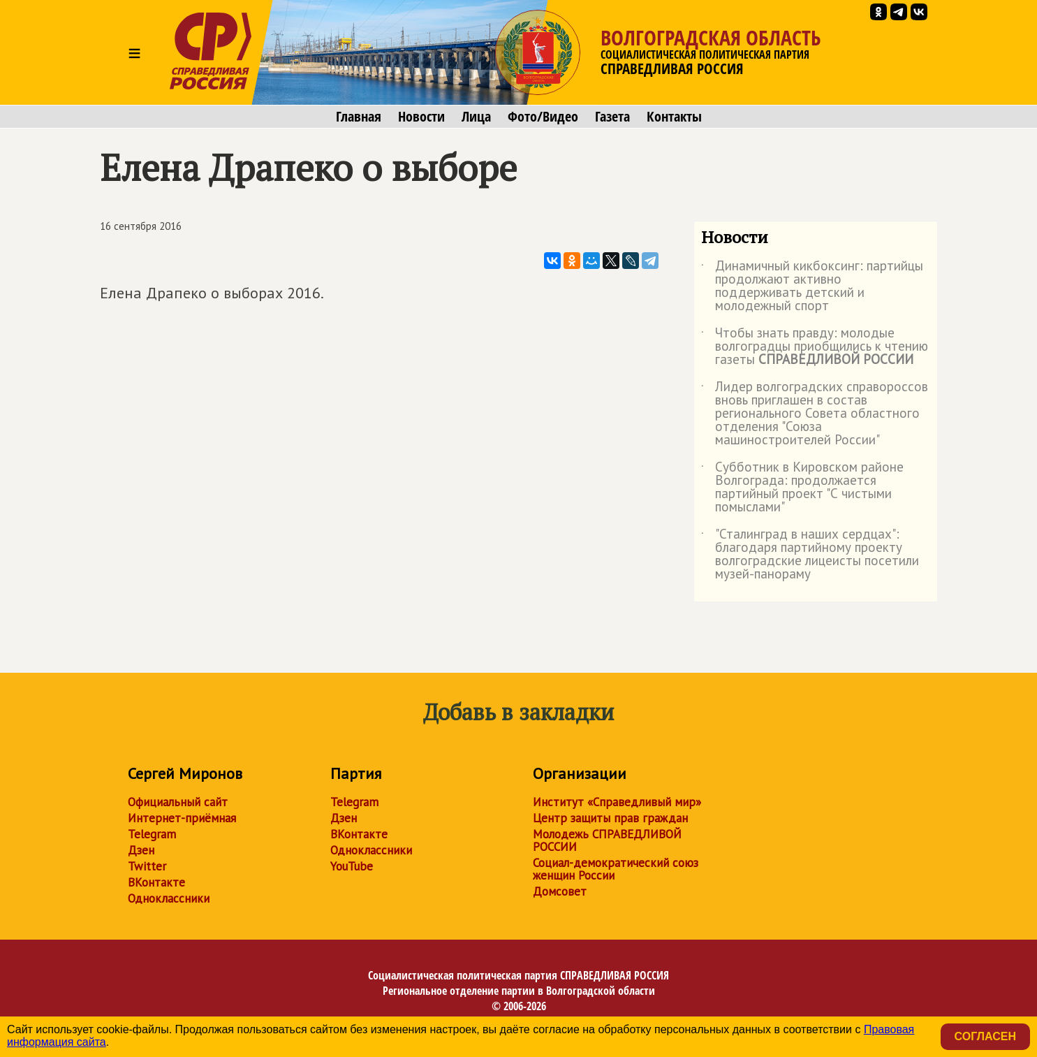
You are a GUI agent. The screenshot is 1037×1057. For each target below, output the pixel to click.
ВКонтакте (156, 882)
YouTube (351, 866)
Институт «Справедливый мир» (617, 802)
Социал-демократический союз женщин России (615, 869)
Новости (421, 116)
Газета (612, 116)
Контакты (674, 116)
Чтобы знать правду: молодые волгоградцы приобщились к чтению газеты (814, 346)
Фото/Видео (543, 116)
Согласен (985, 1036)
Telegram (152, 834)
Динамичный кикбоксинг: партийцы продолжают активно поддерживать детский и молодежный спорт (812, 286)
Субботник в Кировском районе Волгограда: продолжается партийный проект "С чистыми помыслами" (802, 487)
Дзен (141, 850)
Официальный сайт (178, 802)
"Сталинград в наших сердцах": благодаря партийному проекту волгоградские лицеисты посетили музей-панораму (810, 554)
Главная (358, 116)
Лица (476, 116)
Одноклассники (168, 898)
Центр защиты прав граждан (610, 818)
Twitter (147, 866)
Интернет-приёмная (182, 818)
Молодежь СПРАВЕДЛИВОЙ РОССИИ (607, 840)
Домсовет (560, 891)
